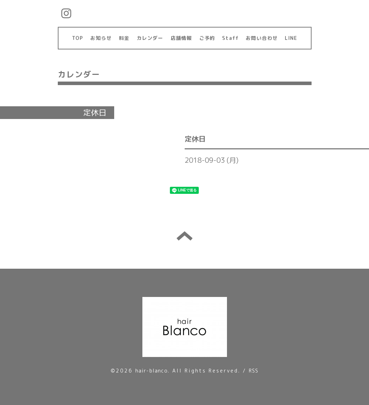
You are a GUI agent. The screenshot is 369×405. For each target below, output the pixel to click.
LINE (291, 38)
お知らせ (101, 38)
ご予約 (207, 38)
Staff (230, 38)
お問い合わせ (262, 38)
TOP (78, 38)
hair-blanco (151, 370)
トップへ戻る (184, 235)
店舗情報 (181, 38)
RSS (254, 370)
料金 (124, 38)
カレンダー (150, 38)
